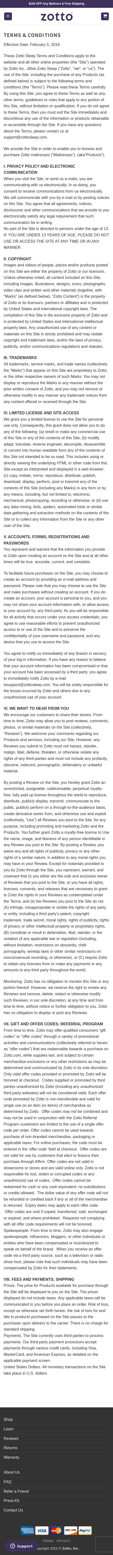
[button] (8, 16)
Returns (10, 1448)
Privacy (64, 1541)
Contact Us (13, 1510)
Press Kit (11, 1501)
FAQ (7, 1482)
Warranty (11, 1457)
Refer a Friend (16, 1491)
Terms (48, 1541)
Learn (9, 1429)
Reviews (11, 1438)
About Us (12, 1472)
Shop (8, 1419)
